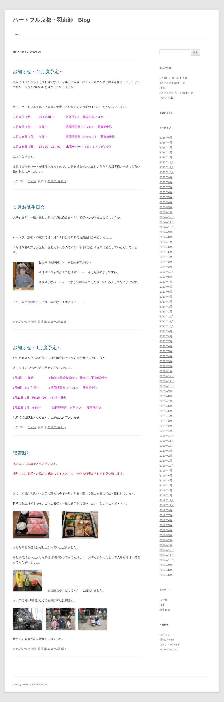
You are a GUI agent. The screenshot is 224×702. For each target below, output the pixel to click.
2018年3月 (166, 535)
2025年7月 (166, 187)
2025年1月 (166, 212)
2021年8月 (166, 396)
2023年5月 (166, 291)
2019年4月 (166, 480)
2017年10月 (167, 560)
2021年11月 (167, 381)
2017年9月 (166, 565)
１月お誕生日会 (29, 207)
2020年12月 (167, 435)
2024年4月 (166, 256)
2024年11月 (167, 222)
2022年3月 (166, 361)
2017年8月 (166, 570)
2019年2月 (166, 490)
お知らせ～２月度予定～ (38, 71)
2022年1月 (166, 371)
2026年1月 (166, 157)
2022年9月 (166, 331)
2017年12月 (167, 550)
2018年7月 (166, 515)
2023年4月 (166, 296)
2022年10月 (167, 326)
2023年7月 (166, 281)
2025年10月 (167, 172)
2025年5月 (166, 197)
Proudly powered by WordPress (30, 684)
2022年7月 (166, 341)
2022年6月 (166, 346)
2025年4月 (166, 202)
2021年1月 (166, 430)
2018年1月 (166, 545)
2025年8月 (166, 182)
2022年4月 (166, 356)
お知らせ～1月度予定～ (37, 347)
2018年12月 (167, 500)
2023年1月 (166, 311)
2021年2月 (166, 425)
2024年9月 (166, 232)
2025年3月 (166, 207)
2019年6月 (166, 475)
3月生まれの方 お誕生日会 (176, 92)
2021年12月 (167, 376)
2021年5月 (166, 411)
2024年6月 (166, 246)
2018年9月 (166, 510)
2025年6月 (166, 192)
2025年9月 (166, 177)
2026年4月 (166, 142)
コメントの (169, 644)
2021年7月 (166, 401)
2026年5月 (166, 137)
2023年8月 (166, 276)
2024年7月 (166, 242)
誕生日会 (165, 609)
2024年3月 (166, 261)
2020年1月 (166, 460)
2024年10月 (167, 227)
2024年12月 (167, 217)
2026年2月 (166, 152)
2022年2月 (166, 366)
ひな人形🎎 (167, 97)
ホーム (16, 34)
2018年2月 (166, 540)
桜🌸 (163, 87)
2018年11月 (167, 505)
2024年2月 (166, 266)
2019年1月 (166, 495)
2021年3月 (166, 420)
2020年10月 (167, 445)
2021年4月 (166, 415)
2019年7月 (166, 470)
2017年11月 (167, 555)
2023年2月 (166, 306)
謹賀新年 (22, 453)
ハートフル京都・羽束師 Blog (51, 20)
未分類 (32, 181)
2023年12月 (167, 271)
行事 (162, 604)
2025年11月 (167, 167)
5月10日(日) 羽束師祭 (173, 78)
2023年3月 (166, 301)
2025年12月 (167, 162)
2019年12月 (167, 465)
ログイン (165, 634)
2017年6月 (166, 575)
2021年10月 (167, 386)
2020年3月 (166, 450)
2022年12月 (167, 316)
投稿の (167, 639)
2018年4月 (166, 530)
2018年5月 (166, 525)
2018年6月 (166, 520)
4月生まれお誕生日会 (172, 82)
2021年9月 (166, 391)
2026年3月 (166, 147)
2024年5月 (166, 251)
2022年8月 (166, 336)
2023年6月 (166, 286)
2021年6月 (166, 406)
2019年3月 (166, 485)
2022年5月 (166, 351)
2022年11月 (167, 321)
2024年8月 (166, 237)
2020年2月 (166, 455)
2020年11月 (167, 440)
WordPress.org (168, 649)
